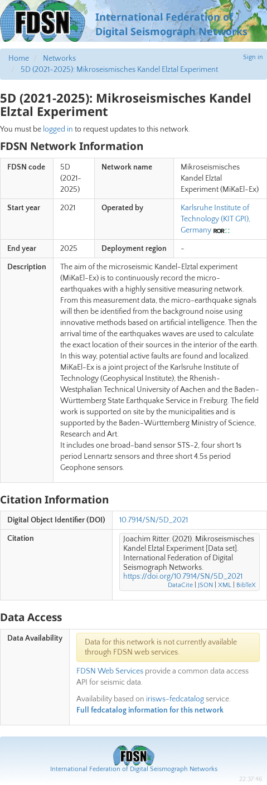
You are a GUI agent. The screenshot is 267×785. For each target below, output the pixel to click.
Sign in (253, 57)
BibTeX (246, 585)
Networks (59, 58)
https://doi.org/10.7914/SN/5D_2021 (182, 576)
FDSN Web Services (109, 671)
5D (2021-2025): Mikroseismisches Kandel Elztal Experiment (119, 69)
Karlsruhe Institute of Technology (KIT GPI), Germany (215, 219)
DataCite (180, 585)
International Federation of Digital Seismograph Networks (133, 769)
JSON (205, 585)
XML (224, 585)
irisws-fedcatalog (175, 699)
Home (18, 58)
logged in (58, 129)
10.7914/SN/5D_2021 (153, 520)
